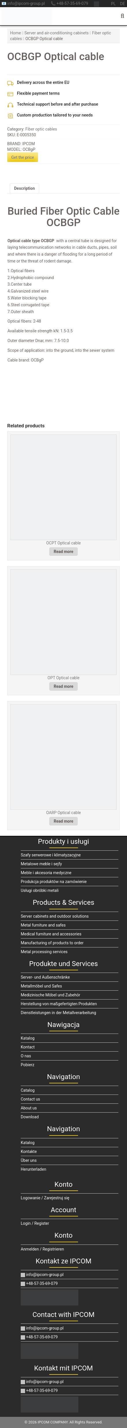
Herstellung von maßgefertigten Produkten (59, 1004)
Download (30, 1117)
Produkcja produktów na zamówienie (54, 881)
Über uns (29, 1160)
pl (113, 3)
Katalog (28, 1038)
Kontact (28, 1047)
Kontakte (29, 1151)
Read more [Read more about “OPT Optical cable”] (63, 686)
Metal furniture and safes (43, 925)
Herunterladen (33, 1169)
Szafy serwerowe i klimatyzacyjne (51, 855)
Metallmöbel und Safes (41, 986)
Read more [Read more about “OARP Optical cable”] (63, 821)
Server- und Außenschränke (45, 977)
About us (29, 1108)
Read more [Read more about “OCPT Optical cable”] (63, 551)
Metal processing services (44, 951)
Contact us (30, 1099)
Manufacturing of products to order (52, 943)
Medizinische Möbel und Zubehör (50, 995)
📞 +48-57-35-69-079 (69, 3)
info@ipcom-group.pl (42, 1274)
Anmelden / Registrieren (42, 1249)
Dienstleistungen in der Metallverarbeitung (58, 1012)
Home (15, 33)
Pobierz (27, 1064)
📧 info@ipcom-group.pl (23, 3)
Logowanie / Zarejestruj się (45, 1198)
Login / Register (35, 1223)
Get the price (22, 157)
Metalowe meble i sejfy (41, 864)
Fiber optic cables (41, 129)
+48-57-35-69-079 (39, 1283)
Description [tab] (24, 188)
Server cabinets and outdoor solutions (55, 916)
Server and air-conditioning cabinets (56, 33)
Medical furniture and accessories (51, 934)
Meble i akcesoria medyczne (46, 872)
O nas (26, 1056)
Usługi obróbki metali (40, 890)
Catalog (28, 1090)
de (122, 3)
